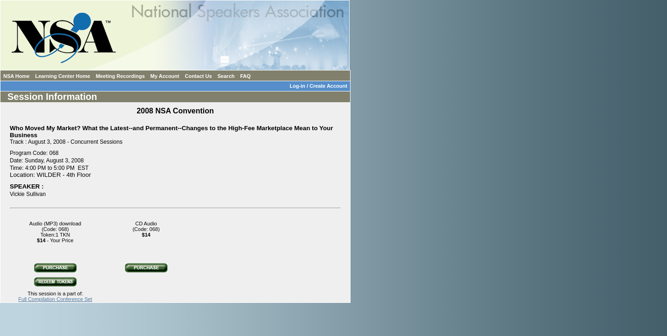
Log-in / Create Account (319, 86)
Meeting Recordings (120, 76)
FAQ (245, 76)
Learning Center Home (62, 76)
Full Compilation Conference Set (55, 299)
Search (226, 76)
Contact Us (198, 76)
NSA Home (16, 76)
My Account (165, 76)
